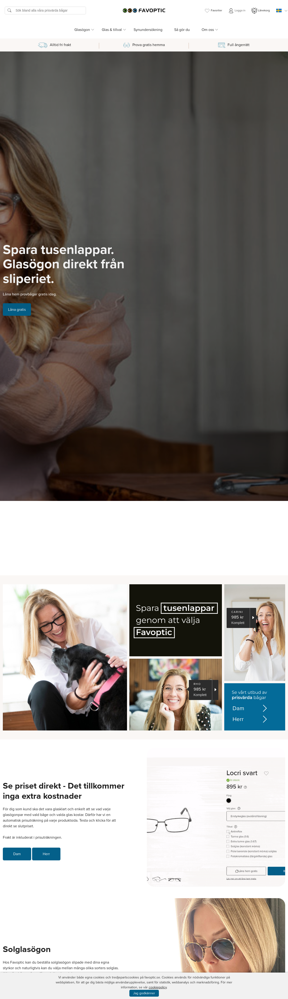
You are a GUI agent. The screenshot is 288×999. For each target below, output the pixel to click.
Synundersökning (148, 29)
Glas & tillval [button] (112, 29)
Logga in (237, 11)
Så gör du (182, 29)
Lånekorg (260, 11)
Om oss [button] (208, 29)
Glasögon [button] (82, 29)
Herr (248, 719)
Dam (248, 708)
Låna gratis (17, 309)
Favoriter (213, 11)
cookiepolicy (158, 987)
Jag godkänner (144, 993)
